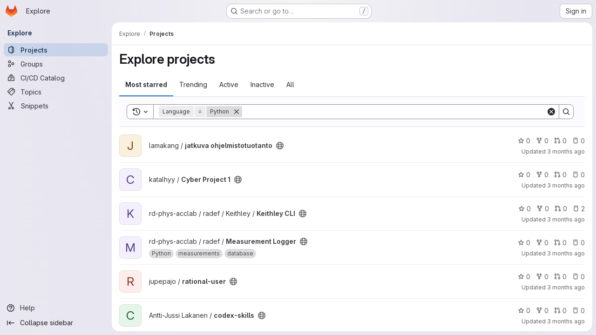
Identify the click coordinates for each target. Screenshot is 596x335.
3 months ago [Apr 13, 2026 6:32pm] (566, 287)
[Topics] (56, 91)
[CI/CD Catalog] (56, 77)
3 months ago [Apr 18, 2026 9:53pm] (566, 151)
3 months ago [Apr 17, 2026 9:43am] (566, 219)
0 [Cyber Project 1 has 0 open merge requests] (560, 175)
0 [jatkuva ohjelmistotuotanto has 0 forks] (542, 141)
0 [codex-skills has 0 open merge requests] (560, 311)
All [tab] (290, 84)
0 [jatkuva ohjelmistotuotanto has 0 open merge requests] (560, 141)
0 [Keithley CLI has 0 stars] (524, 209)
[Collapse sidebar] (56, 322)
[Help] (56, 308)
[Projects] (56, 49)
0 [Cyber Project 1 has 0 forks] (542, 175)
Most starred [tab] (146, 84)
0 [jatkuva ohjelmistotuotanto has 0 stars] (524, 141)
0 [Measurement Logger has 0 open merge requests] (560, 243)
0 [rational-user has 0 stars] (524, 277)
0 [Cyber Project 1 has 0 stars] (524, 175)
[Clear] (551, 111)
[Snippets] (56, 105)
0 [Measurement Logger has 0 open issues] (578, 243)
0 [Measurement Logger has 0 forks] (542, 243)
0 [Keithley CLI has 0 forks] (542, 209)
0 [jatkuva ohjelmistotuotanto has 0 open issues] (578, 141)
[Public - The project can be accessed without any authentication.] (280, 145)
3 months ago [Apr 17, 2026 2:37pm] (566, 185)
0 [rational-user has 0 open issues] (578, 277)
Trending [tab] (193, 84)
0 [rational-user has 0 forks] (542, 277)
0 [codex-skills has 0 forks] (542, 311)
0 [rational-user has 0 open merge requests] (560, 277)
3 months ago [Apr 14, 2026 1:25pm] (566, 253)
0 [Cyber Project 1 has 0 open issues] (578, 175)
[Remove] (236, 111)
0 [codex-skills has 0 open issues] (578, 311)
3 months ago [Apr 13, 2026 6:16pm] (566, 321)
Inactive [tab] (262, 84)
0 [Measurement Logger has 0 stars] (524, 243)
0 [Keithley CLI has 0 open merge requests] (561, 209)
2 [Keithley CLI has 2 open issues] (579, 209)
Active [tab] (228, 84)
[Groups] (56, 63)
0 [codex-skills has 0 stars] (524, 311)
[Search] (394, 111)
